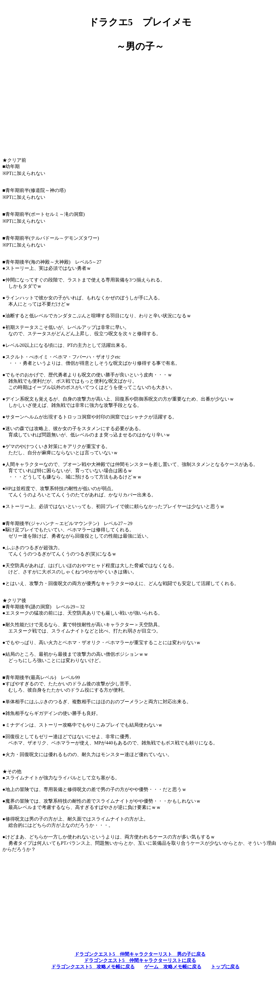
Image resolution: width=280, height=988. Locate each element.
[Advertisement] (140, 111)
